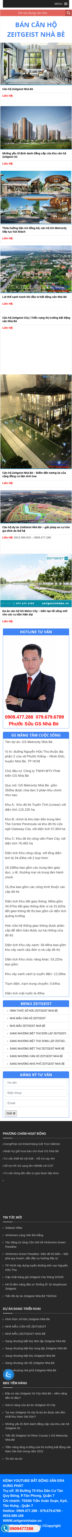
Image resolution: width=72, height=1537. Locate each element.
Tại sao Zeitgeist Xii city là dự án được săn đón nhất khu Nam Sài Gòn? (35, 1414)
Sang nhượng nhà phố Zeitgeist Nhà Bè (37, 1063)
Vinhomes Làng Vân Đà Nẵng (24, 1235)
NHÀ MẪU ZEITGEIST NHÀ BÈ (27, 1025)
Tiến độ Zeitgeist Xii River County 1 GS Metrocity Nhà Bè (36, 1437)
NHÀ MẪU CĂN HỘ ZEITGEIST (28, 1018)
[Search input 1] (33, 12)
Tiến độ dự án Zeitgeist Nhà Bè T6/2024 (30, 1296)
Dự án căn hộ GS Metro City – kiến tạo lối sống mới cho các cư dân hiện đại (34, 613)
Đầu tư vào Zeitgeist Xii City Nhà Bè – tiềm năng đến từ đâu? (36, 1395)
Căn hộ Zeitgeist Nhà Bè (17, 89)
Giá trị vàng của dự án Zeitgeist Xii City (30, 1405)
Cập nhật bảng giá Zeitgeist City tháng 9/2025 (34, 1277)
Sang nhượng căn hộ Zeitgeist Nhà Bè (36, 1056)
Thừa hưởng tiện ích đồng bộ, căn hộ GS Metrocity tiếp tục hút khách (34, 230)
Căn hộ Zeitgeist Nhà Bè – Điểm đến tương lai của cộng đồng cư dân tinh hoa (34, 474)
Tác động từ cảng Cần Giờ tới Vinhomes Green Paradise (35, 1244)
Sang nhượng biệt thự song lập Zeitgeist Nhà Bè (39, 1041)
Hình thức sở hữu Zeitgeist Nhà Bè (34, 1010)
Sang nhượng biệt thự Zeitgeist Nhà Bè (37, 1048)
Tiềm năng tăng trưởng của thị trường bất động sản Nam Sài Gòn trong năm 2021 (38, 1449)
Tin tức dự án (13, 1458)
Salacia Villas (13, 1227)
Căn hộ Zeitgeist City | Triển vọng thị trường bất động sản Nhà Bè (36, 319)
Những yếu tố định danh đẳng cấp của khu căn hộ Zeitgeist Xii (34, 155)
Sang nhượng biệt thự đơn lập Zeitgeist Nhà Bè (39, 1033)
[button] (58, 4)
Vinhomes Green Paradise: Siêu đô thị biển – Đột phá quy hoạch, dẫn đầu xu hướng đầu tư (36, 1256)
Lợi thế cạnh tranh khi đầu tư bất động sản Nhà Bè (34, 296)
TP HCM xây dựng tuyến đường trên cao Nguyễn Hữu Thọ (36, 1267)
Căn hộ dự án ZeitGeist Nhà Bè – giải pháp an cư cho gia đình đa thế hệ (36, 529)
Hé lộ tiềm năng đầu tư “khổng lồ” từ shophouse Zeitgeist (36, 1286)
